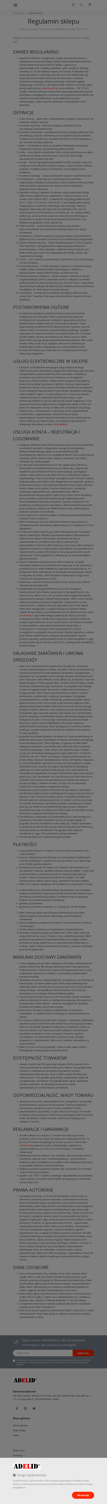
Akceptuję (83, 1495)
